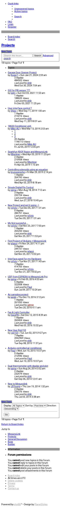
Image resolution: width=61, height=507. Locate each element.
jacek (13, 297)
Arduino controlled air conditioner (25, 348)
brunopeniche (18, 172)
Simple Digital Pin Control (21, 187)
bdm (13, 93)
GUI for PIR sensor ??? (19, 90)
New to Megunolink (17, 384)
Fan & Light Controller (19, 312)
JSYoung (15, 386)
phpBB (17, 504)
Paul (29, 287)
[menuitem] (24, 8)
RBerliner (15, 154)
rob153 (14, 333)
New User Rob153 (17, 330)
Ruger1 (14, 75)
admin (30, 305)
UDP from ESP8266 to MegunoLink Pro (27, 276)
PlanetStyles (40, 504)
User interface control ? (20, 108)
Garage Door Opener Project (22, 72)
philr (29, 83)
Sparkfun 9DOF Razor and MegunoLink (27, 151)
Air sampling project (18, 294)
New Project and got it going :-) (23, 205)
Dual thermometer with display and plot (28, 366)
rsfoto (14, 208)
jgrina (13, 190)
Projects (8, 45)
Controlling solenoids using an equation (28, 169)
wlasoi (14, 243)
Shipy (13, 111)
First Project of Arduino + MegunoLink (27, 241)
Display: (14, 405)
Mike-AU (15, 128)
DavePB (15, 315)
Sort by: (35, 405)
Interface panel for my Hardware (24, 259)
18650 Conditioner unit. (20, 126)
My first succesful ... (18, 223)
